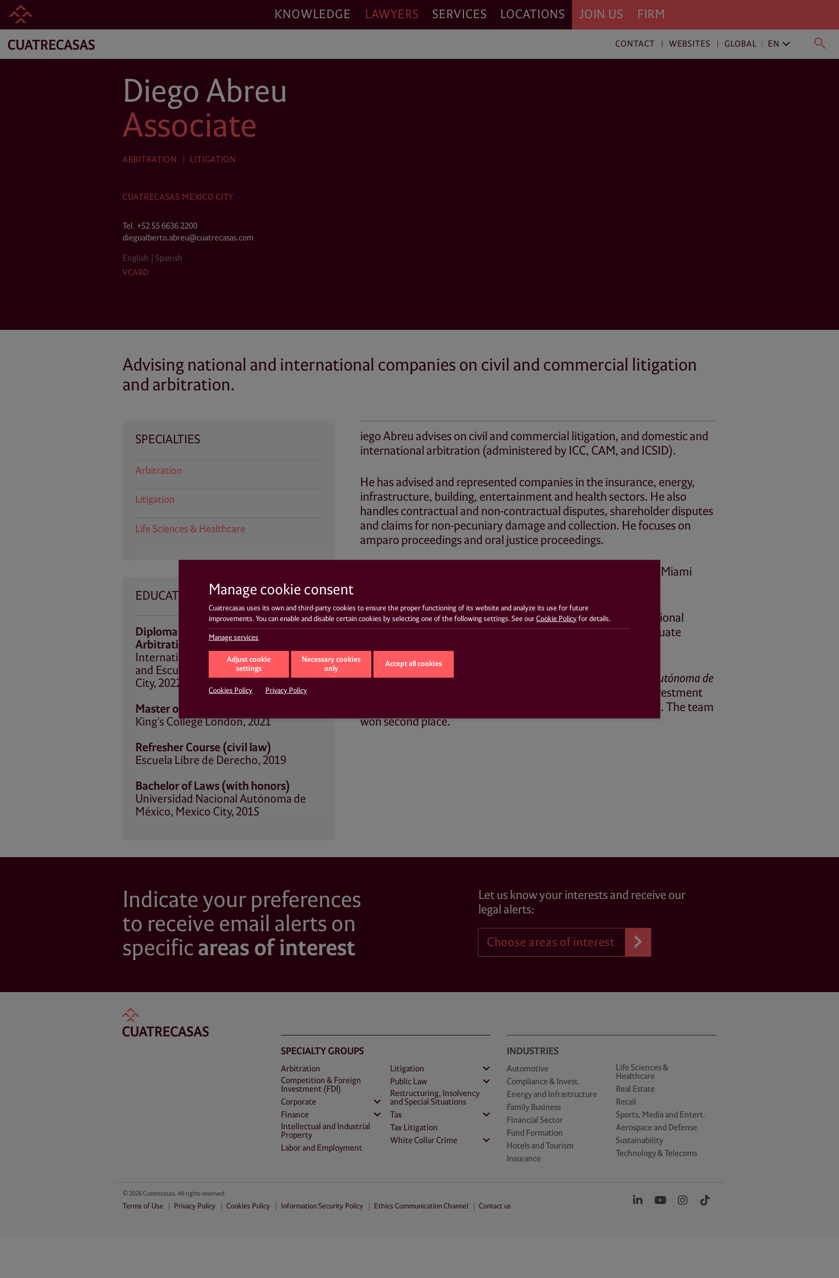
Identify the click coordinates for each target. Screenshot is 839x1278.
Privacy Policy (286, 690)
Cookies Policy (231, 690)
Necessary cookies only (331, 664)
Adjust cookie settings (249, 664)
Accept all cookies (413, 663)
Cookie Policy (556, 618)
